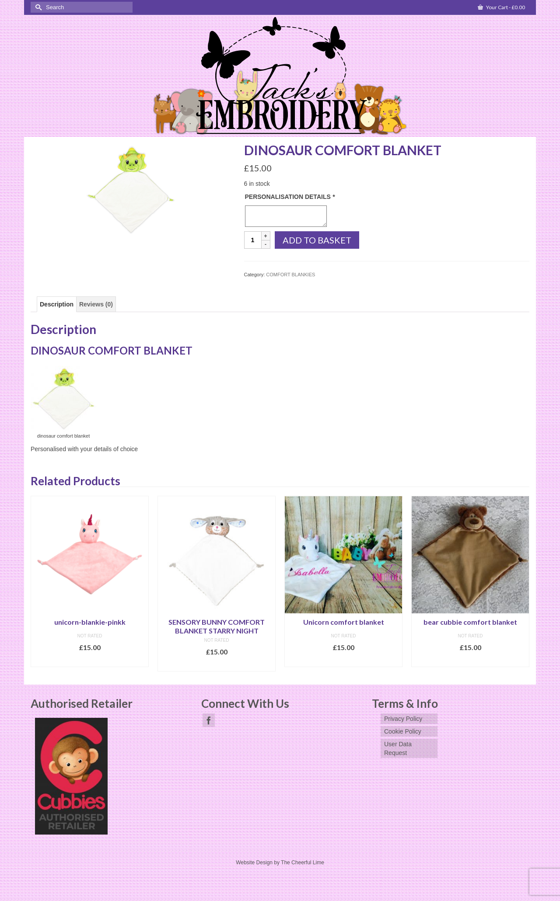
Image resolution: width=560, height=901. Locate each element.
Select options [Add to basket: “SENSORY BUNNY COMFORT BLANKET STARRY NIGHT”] (216, 665)
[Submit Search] (37, 7)
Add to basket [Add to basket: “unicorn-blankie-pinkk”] (90, 660)
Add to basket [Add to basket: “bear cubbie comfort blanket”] (470, 660)
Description (57, 304)
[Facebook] (209, 720)
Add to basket (317, 240)
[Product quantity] (253, 240)
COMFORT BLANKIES (290, 274)
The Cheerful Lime (302, 862)
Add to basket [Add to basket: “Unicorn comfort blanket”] (343, 660)
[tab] (57, 304)
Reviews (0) (96, 304)
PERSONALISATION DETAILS (290, 196)
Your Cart (501, 7)
